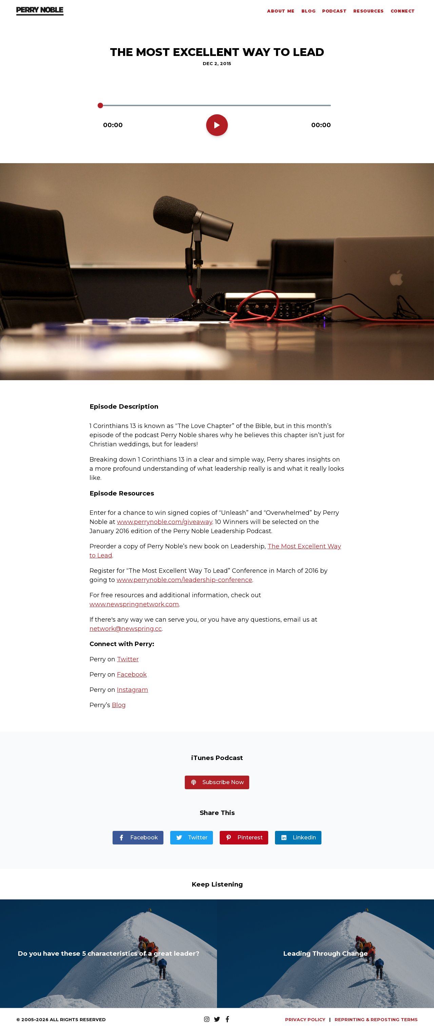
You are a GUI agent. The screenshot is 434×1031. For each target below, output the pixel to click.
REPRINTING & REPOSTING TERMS (376, 1019)
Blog (308, 11)
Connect (403, 11)
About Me (281, 11)
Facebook (132, 674)
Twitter (128, 659)
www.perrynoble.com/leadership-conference (184, 580)
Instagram (132, 690)
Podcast (334, 11)
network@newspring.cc (126, 629)
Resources (368, 11)
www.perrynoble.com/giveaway (164, 522)
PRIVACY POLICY (306, 1019)
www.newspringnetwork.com (134, 604)
